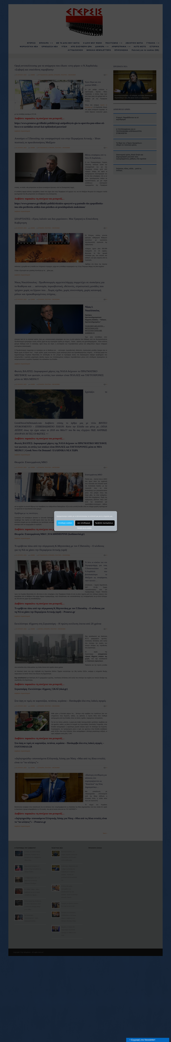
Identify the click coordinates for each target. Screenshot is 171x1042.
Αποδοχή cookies (65, 523)
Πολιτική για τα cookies (84, 528)
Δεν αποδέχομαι (83, 523)
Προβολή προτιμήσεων (104, 523)
